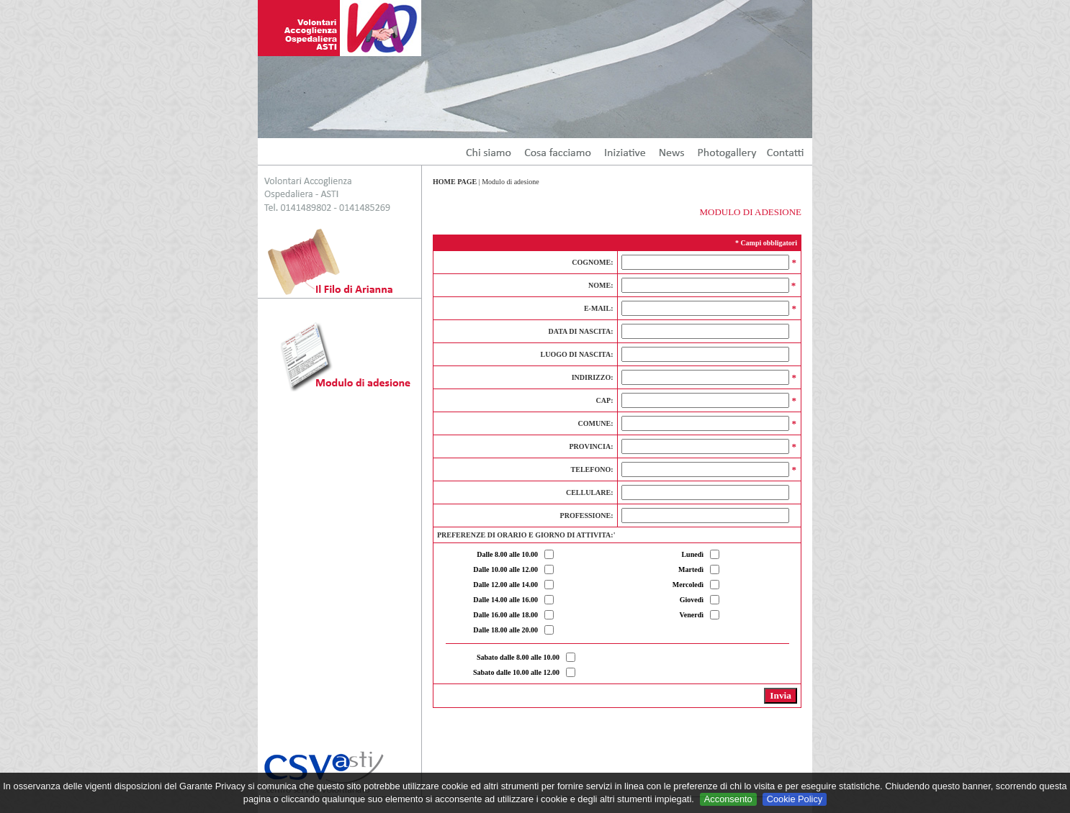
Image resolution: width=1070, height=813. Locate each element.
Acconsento (728, 799)
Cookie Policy (795, 799)
